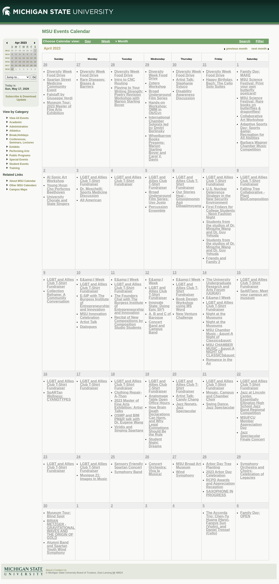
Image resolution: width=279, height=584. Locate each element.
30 (27, 50)
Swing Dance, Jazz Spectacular (220, 406)
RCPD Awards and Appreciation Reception (220, 483)
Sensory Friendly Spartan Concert (128, 465)
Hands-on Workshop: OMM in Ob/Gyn (158, 107)
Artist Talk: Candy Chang (187, 397)
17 (16, 61)
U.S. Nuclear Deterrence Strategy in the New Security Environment (218, 195)
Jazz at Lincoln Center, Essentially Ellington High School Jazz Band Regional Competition (252, 402)
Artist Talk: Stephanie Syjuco (185, 83)
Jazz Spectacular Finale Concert (252, 435)
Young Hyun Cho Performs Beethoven (58, 188)
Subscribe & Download (20, 96)
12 (23, 58)
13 (27, 58)
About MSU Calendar (22, 181)
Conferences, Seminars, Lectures (21, 141)
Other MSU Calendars (23, 185)
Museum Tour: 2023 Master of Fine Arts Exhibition (59, 107)
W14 (7, 54)
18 (20, 61)
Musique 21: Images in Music (93, 477)
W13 (7, 50)
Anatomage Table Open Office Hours (159, 399)
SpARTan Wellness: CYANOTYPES (59, 395)
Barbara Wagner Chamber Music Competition (253, 145)
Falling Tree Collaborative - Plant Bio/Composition (254, 194)
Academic (15, 122)
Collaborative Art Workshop (252, 118)
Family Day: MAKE (250, 73)
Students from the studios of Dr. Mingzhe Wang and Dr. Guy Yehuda (220, 228)
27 (16, 50)
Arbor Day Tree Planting (218, 465)
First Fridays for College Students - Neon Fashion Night (220, 212)
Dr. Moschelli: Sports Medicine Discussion (93, 192)
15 (35, 58)
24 (16, 65)
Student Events (19, 163)
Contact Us (60, 570)
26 (12, 50)
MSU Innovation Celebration (93, 315)
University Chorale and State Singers (58, 200)
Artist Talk (88, 322)
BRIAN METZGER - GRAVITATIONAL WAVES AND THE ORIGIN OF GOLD (61, 529)
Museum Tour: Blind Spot (59, 514)
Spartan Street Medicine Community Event (59, 85)
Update (21, 99)
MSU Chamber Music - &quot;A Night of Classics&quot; (219, 335)
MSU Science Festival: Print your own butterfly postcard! (252, 86)
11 (20, 58)
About (49, 570)
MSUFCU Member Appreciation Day (251, 422)
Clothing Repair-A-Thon (128, 394)
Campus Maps (18, 189)
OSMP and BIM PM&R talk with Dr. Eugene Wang (128, 418)
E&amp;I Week (92, 279)
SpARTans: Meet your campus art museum (254, 294)
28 (20, 50)
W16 (7, 61)
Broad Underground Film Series (160, 94)
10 (16, 58)
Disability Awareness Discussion (185, 94)
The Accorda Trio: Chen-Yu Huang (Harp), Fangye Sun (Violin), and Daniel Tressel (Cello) (218, 523)
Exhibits (14, 146)
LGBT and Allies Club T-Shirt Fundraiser (93, 180)
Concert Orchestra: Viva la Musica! (158, 469)
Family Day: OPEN (250, 514)
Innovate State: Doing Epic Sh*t (159, 305)
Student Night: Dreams (155, 442)
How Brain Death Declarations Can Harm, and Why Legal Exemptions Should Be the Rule (159, 420)
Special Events (18, 159)
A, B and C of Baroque (160, 315)
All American (90, 200)
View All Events (19, 118)
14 (31, 58)
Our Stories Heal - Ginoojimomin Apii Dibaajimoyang (188, 199)
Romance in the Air (219, 361)
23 (12, 65)
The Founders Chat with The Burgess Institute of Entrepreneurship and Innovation (129, 304)
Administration (18, 126)
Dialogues (88, 327)
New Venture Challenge (186, 315)
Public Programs (19, 155)
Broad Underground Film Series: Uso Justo (160, 197)
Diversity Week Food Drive (59, 73)
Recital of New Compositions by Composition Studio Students (128, 322)
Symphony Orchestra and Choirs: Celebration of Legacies (252, 470)
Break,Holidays (19, 135)
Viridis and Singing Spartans (128, 428)
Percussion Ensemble (158, 208)
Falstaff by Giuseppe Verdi (60, 96)
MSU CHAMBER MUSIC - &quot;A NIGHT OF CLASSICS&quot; (220, 350)
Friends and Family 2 (216, 260)
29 (23, 50)
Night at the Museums (216, 315)
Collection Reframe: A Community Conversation (58, 296)
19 (23, 61)
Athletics (14, 130)
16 (12, 61)
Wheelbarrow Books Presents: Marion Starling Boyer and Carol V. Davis (160, 148)
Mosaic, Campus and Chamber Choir (220, 395)
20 (27, 61)
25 (20, 65)
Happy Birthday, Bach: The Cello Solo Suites (219, 83)
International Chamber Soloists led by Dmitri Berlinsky (159, 124)
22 (35, 61)
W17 (7, 65)
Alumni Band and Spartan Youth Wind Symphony (58, 547)
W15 (7, 58)
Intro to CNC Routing (124, 81)
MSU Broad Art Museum (188, 465)
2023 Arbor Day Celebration (219, 473)
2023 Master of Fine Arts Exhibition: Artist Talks (128, 405)
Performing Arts (19, 151)
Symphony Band (128, 472)
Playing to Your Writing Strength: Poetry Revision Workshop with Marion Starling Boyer (128, 96)
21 (31, 61)
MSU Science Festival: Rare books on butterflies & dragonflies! (251, 105)
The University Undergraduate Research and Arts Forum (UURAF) (218, 286)
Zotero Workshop (157, 85)
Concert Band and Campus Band (157, 327)
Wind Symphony (185, 473)
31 (31, 50)
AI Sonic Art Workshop (57, 179)
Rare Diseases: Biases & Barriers (92, 83)
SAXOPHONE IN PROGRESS (219, 493)
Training (14, 168)
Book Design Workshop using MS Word (187, 304)
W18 (7, 69)
